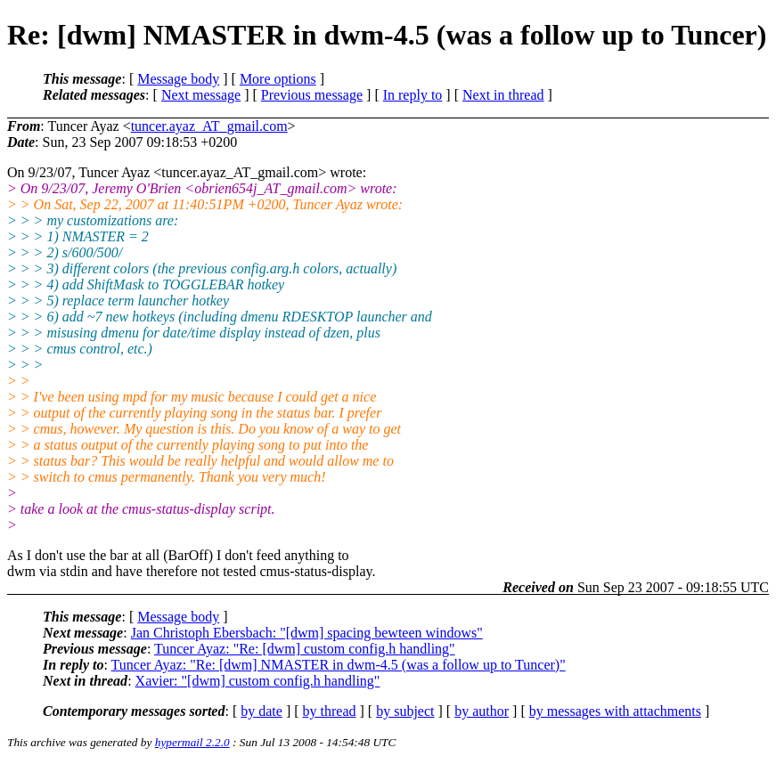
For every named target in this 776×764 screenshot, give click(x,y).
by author (481, 711)
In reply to (413, 94)
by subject (405, 711)
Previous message (312, 94)
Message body (178, 78)
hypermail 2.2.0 (192, 742)
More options (278, 78)
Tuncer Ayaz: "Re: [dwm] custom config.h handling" (304, 648)
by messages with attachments (615, 711)
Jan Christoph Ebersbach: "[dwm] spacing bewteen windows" (307, 632)
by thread (329, 711)
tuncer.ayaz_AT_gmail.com (209, 126)
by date (261, 711)
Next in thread (503, 94)
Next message (201, 94)
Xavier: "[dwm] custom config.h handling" (257, 680)
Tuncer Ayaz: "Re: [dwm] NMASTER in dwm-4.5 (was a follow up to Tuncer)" (338, 664)
